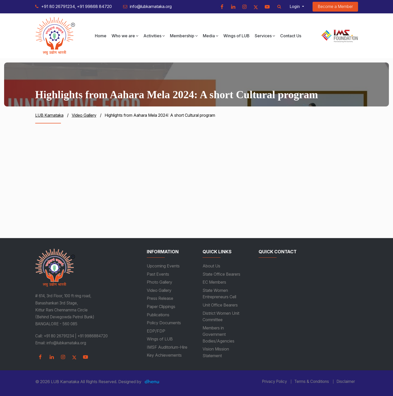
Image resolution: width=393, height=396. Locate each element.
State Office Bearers (221, 274)
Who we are (125, 35)
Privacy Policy (274, 382)
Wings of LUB (236, 35)
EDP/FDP (156, 331)
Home (100, 35)
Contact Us (290, 35)
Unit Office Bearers (220, 305)
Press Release (160, 298)
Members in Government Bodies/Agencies (218, 334)
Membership (184, 35)
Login (295, 6)
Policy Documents (164, 322)
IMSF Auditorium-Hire (167, 347)
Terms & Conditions (311, 382)
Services (265, 35)
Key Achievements (164, 355)
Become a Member (335, 6)
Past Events (158, 274)
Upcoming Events (163, 265)
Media (210, 35)
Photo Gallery (159, 282)
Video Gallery (159, 290)
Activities (154, 35)
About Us (211, 265)
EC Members (214, 282)
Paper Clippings (161, 306)
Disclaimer (345, 382)
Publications (158, 314)
